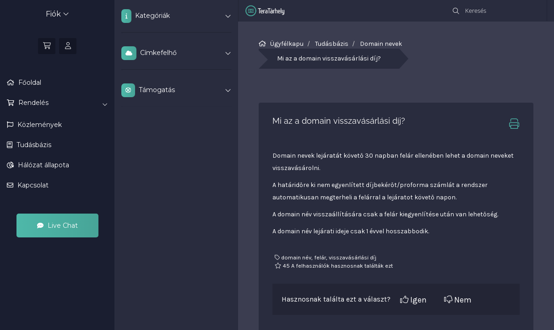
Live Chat (57, 225)
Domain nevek (381, 44)
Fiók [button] (57, 14)
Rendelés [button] (62, 103)
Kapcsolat (32, 185)
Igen (413, 300)
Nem (458, 300)
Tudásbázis (33, 145)
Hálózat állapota (42, 165)
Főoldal (28, 82)
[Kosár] (46, 46)
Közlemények (39, 125)
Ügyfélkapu (287, 44)
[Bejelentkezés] (67, 46)
